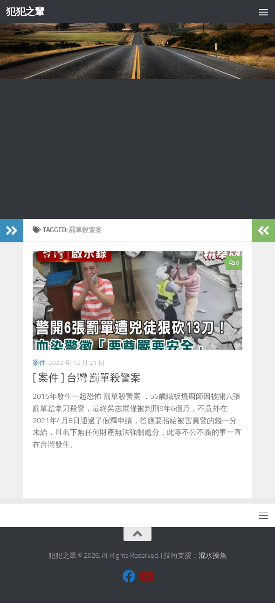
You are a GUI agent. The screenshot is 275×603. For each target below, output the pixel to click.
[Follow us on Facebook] (129, 576)
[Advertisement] (137, 149)
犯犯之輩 (25, 11)
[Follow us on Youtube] (145, 576)
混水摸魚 (213, 555)
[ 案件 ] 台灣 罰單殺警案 (87, 378)
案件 (39, 363)
